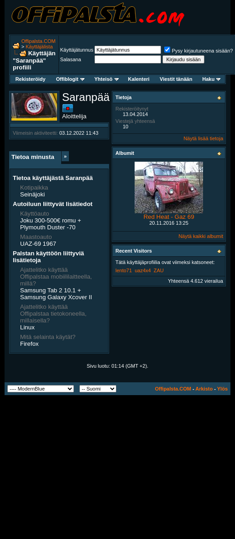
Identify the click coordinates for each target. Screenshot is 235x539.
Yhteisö (106, 79)
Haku (211, 79)
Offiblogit (70, 79)
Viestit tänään (176, 79)
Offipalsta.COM (38, 41)
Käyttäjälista (39, 46)
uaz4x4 (143, 270)
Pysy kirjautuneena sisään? (198, 50)
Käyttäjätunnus (77, 50)
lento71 (123, 270)
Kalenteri (139, 79)
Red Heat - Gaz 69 (168, 216)
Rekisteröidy (31, 79)
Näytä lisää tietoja (203, 138)
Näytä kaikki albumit (200, 236)
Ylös (222, 388)
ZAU (159, 270)
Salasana (70, 59)
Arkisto (204, 388)
